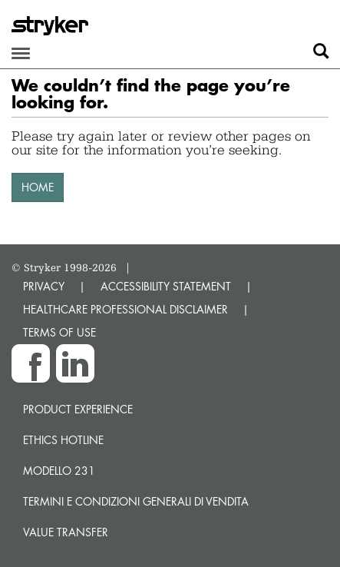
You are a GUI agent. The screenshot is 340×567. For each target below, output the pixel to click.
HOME (37, 187)
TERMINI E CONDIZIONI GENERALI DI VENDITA (136, 501)
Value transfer (65, 532)
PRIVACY (43, 286)
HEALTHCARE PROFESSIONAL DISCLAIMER (125, 309)
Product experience (78, 409)
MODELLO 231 (59, 470)
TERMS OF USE (59, 332)
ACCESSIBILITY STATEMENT (166, 286)
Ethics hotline (63, 440)
